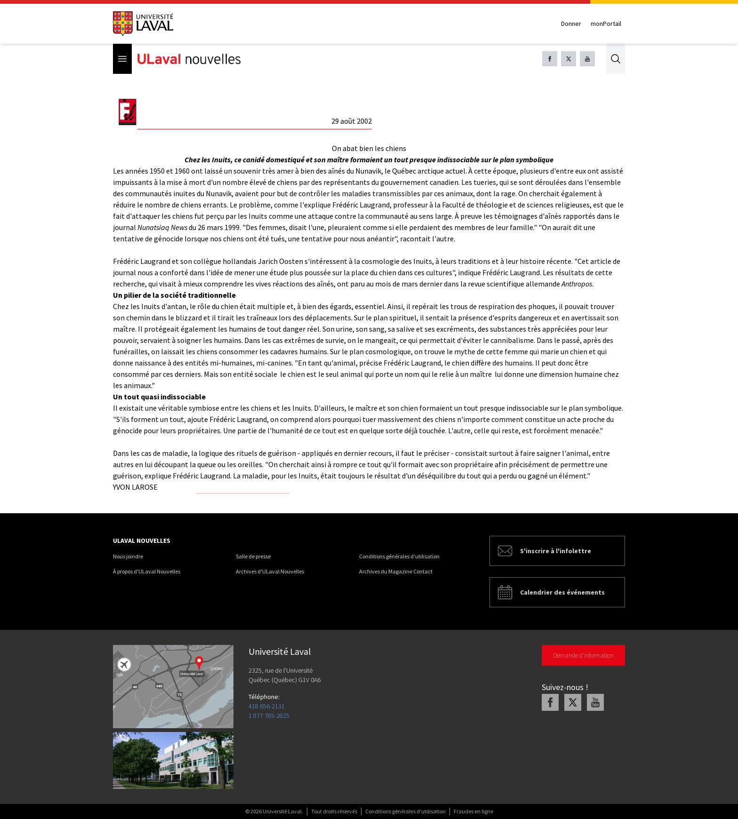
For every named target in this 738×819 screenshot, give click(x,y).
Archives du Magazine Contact (396, 571)
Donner (571, 23)
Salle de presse (253, 556)
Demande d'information (583, 655)
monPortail (606, 23)
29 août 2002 (351, 121)
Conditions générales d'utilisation (399, 556)
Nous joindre (128, 556)
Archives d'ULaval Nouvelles (270, 571)
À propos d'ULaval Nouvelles (146, 571)
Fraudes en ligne (473, 811)
